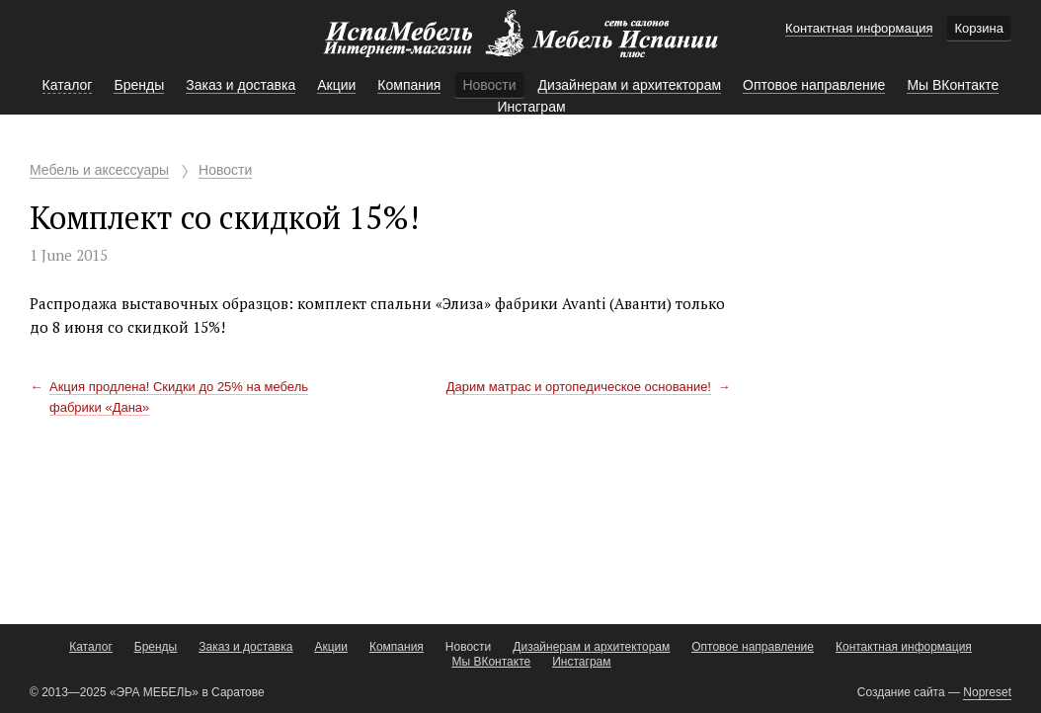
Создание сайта (901, 692)
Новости (225, 170)
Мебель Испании (520, 43)
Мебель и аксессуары (99, 170)
